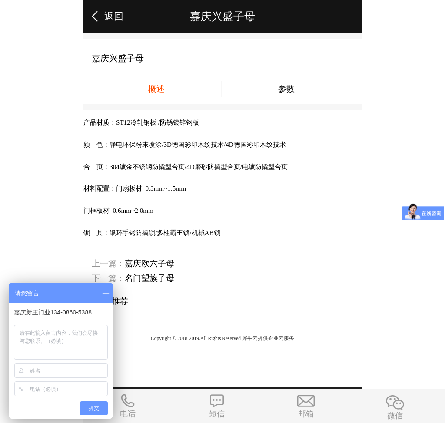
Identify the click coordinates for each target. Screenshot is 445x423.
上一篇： (133, 263)
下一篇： (133, 278)
